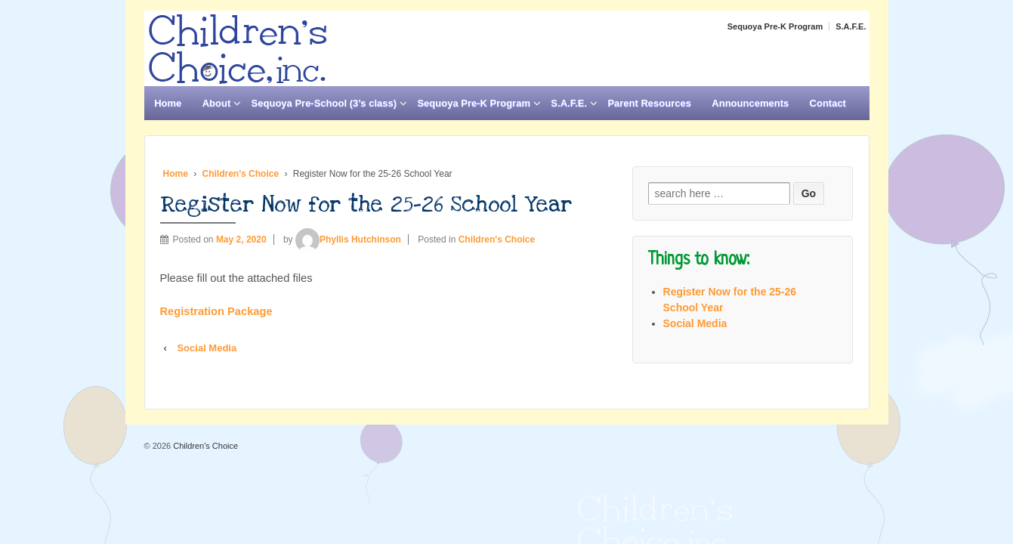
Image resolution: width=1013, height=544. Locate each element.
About (216, 103)
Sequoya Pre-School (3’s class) (324, 103)
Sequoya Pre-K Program (775, 26)
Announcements (750, 103)
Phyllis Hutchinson (348, 239)
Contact (828, 103)
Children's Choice (241, 173)
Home (167, 103)
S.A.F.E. (850, 26)
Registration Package (216, 311)
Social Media (206, 348)
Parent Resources (649, 103)
